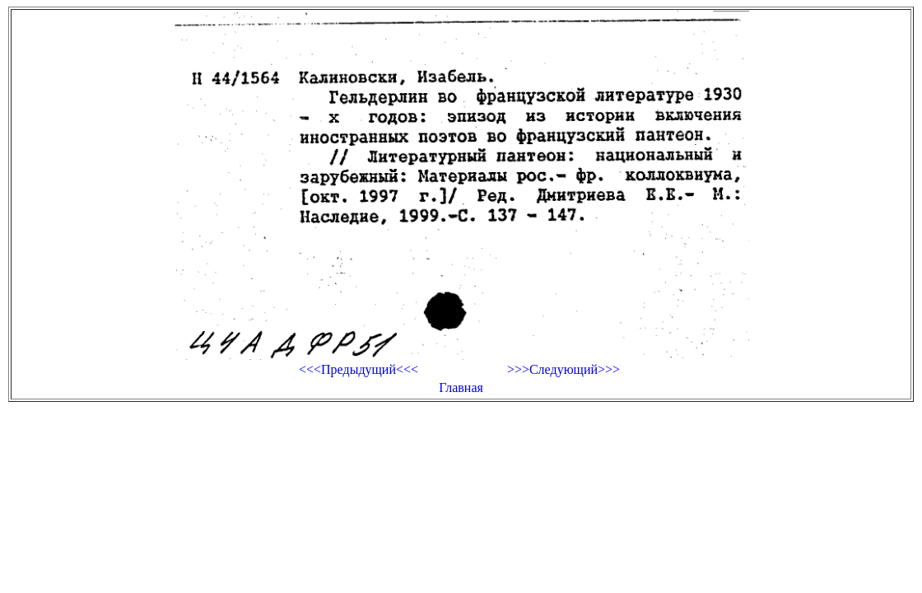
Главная (461, 388)
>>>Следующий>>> (563, 369)
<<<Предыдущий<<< (358, 369)
